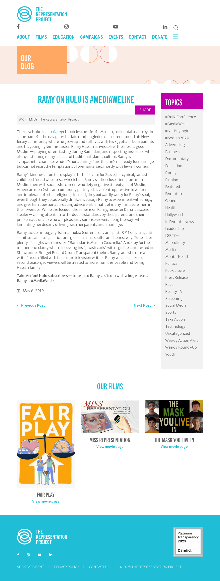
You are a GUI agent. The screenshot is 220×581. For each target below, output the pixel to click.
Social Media (176, 305)
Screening (174, 298)
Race (169, 284)
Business (172, 151)
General (171, 200)
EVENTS (115, 36)
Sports (170, 312)
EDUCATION (64, 36)
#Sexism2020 (177, 138)
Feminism (173, 193)
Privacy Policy (66, 567)
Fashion (171, 179)
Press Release (176, 277)
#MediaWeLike (178, 124)
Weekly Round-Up (181, 347)
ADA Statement (30, 567)
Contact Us (99, 567)
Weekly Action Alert (181, 340)
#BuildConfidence (180, 117)
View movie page (45, 501)
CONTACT (137, 36)
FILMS (41, 36)
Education (173, 165)
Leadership (174, 228)
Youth (170, 354)
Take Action (175, 319)
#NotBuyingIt (177, 131)
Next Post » (144, 305)
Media (170, 249)
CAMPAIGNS (91, 36)
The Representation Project (59, 119)
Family (170, 172)
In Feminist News (179, 221)
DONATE (159, 36)
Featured (172, 186)
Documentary (177, 158)
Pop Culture (175, 270)
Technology (175, 326)
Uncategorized (177, 333)
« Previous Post (31, 305)
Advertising (175, 144)
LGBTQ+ (172, 235)
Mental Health (177, 256)
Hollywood (174, 214)
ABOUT (23, 36)
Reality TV (173, 291)
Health (171, 207)
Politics (171, 263)
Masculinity (175, 242)
